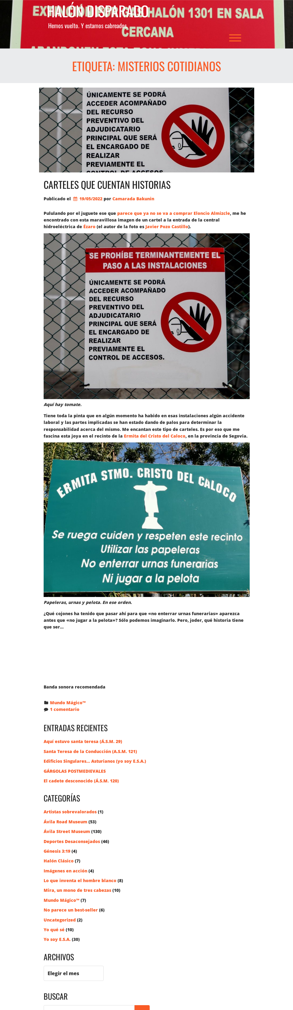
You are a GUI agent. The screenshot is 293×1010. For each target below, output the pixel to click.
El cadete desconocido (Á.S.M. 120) (81, 781)
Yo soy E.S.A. (57, 939)
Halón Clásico (59, 861)
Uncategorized (60, 920)
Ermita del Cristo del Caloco (154, 436)
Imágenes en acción (65, 871)
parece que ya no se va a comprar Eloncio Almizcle (173, 213)
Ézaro (89, 226)
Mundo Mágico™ (68, 702)
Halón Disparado (98, 11)
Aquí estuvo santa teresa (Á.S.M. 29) (83, 741)
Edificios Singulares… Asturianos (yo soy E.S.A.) (95, 761)
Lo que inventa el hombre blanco (80, 880)
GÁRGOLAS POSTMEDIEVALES (75, 771)
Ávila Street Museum (67, 831)
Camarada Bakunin (133, 199)
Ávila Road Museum (65, 822)
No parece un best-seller (71, 910)
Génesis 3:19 (57, 851)
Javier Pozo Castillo (166, 226)
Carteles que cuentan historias (107, 184)
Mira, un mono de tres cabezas (77, 890)
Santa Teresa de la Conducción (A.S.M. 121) (90, 751)
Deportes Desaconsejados (72, 841)
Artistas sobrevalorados (70, 812)
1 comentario (64, 709)
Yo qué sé (54, 929)
